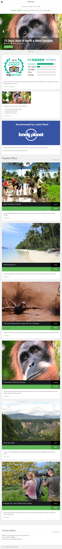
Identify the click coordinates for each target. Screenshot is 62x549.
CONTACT (16, 547)
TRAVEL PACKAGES (9, 547)
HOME (3, 547)
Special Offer (7, 328)
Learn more (8, 46)
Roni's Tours (16, 10)
